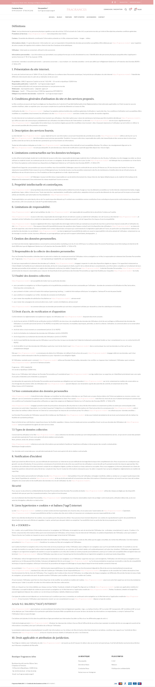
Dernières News (83, 665)
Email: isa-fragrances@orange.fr (23, 674)
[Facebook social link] (112, 2)
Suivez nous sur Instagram (87, 672)
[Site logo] (76, 9)
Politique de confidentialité (121, 668)
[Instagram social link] (115, 2)
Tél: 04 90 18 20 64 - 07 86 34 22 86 (24, 671)
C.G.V (113, 661)
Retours (114, 665)
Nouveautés (82, 661)
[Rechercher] (126, 9)
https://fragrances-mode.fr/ (37, 34)
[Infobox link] (22, 9)
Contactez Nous (83, 668)
